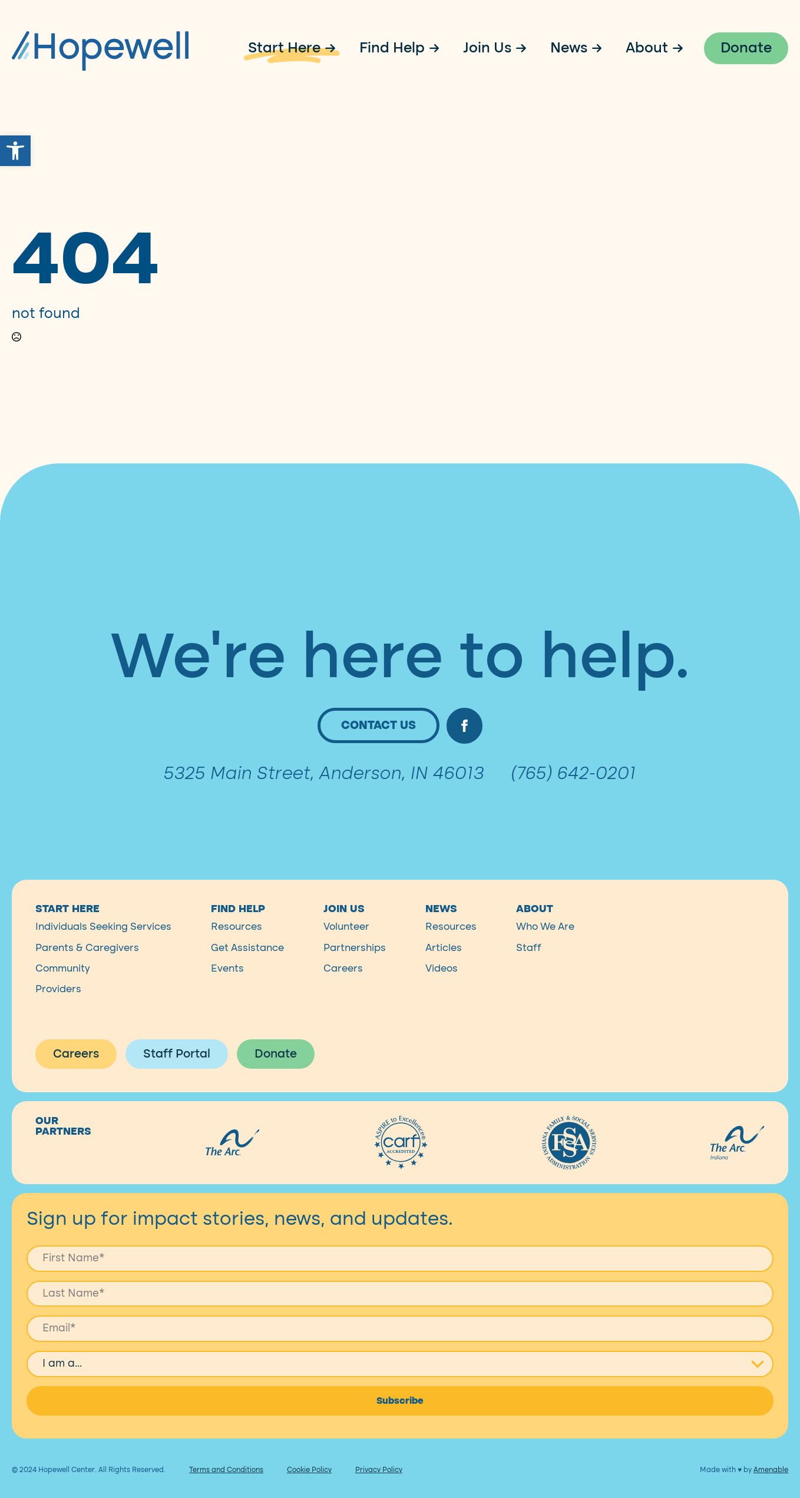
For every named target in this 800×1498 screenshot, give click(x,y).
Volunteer (346, 946)
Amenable (770, 1489)
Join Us (487, 48)
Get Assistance (247, 967)
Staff (528, 967)
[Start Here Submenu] (334, 48)
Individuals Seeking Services (103, 946)
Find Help (392, 48)
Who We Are (545, 946)
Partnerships (354, 967)
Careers (343, 988)
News (568, 48)
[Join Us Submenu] (524, 48)
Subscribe (400, 1420)
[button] (15, 150)
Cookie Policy (309, 1489)
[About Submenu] (681, 48)
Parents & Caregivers (87, 967)
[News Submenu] (600, 48)
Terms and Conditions (226, 1489)
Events (227, 988)
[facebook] (464, 745)
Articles (443, 967)
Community (62, 988)
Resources (236, 946)
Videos (441, 988)
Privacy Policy (378, 1489)
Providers (58, 1008)
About (647, 48)
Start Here (284, 48)
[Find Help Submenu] (438, 48)
